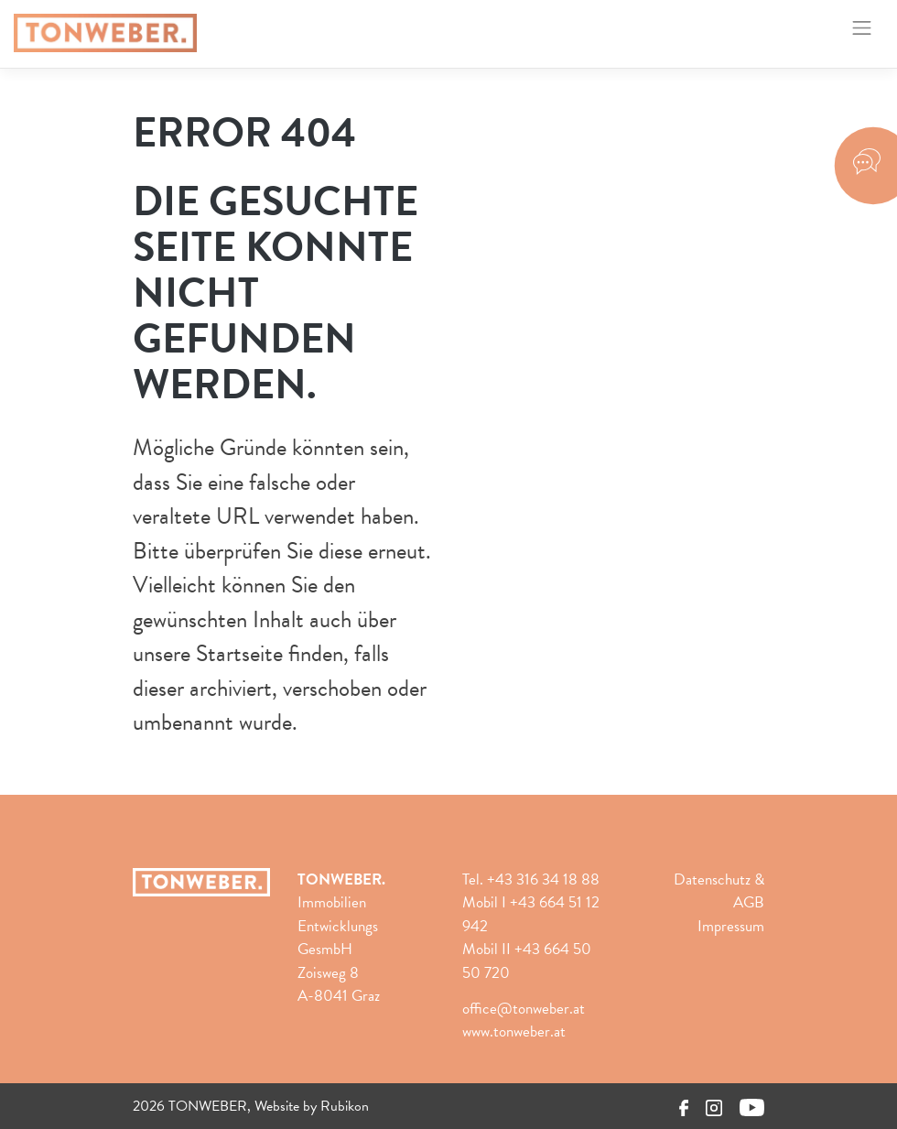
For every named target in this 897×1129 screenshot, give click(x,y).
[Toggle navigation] (862, 27)
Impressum (730, 926)
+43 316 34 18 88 (543, 879)
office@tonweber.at (523, 1008)
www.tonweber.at (514, 1031)
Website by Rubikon (311, 1106)
